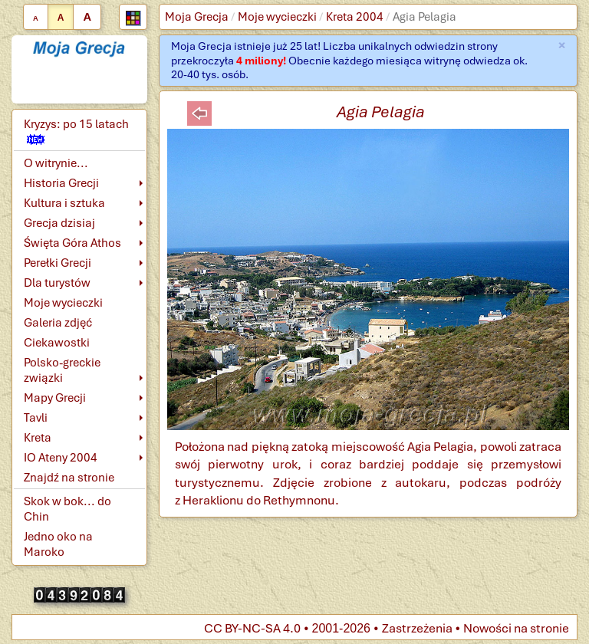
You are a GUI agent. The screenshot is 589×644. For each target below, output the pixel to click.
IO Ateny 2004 (60, 457)
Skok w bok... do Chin (67, 509)
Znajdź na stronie (69, 477)
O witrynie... (56, 163)
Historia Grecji (61, 183)
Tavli (36, 418)
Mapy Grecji (55, 398)
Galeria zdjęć (58, 322)
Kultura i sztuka (64, 203)
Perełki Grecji (57, 263)
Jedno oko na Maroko (58, 544)
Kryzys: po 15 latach (76, 131)
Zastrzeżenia (417, 628)
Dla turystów (57, 283)
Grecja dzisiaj (59, 223)
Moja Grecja (197, 17)
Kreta (37, 437)
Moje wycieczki (277, 17)
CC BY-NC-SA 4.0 (252, 628)
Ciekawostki (57, 342)
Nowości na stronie (516, 628)
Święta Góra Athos (72, 243)
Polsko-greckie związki (62, 370)
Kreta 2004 (354, 17)
